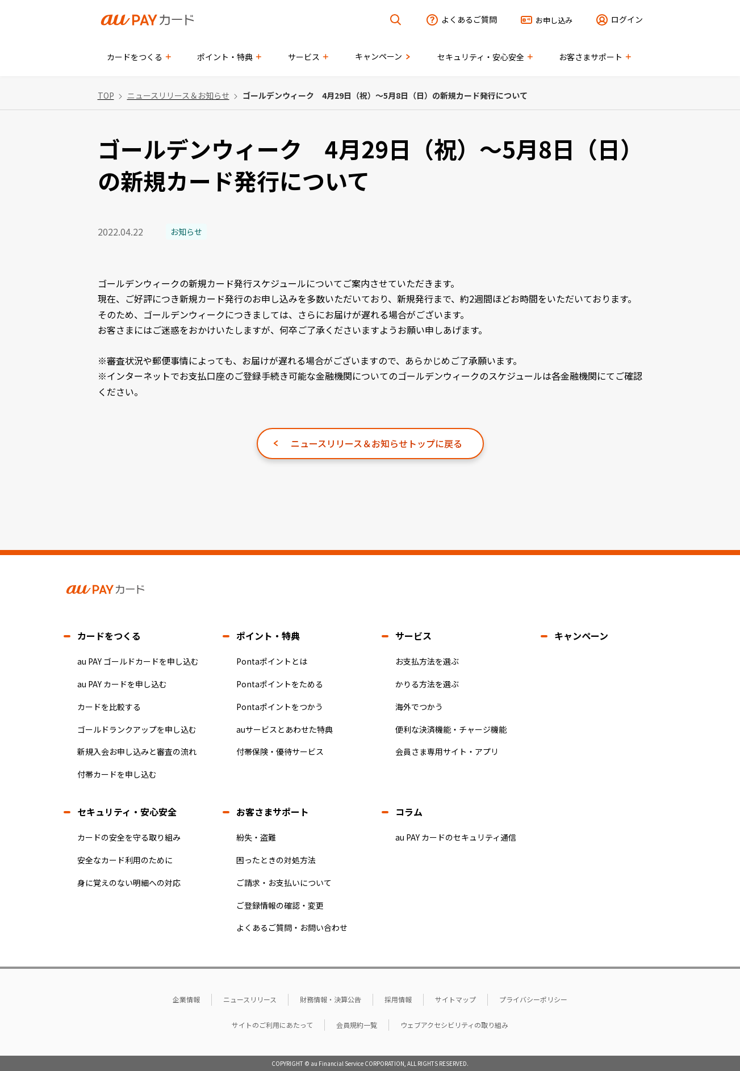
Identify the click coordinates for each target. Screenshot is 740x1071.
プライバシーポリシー (533, 999)
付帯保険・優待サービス (280, 751)
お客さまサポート (272, 811)
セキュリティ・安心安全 (127, 811)
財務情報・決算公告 (330, 999)
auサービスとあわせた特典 (284, 729)
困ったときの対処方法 (276, 860)
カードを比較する (109, 706)
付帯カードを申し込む (117, 774)
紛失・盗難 (256, 837)
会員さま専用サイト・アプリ (447, 751)
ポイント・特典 (268, 635)
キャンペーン (581, 635)
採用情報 (398, 999)
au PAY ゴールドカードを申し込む (138, 661)
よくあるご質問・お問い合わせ (292, 927)
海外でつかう (419, 706)
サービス (413, 635)
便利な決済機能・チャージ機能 (451, 729)
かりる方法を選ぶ (427, 684)
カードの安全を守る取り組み (129, 837)
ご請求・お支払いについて (284, 882)
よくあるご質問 (469, 19)
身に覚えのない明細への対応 (129, 882)
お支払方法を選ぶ (427, 661)
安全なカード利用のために (125, 860)
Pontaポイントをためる (279, 684)
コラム (409, 811)
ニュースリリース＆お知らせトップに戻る (376, 443)
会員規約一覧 (356, 1025)
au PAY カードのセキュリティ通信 (455, 837)
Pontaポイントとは (271, 661)
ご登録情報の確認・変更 (280, 905)
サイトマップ (455, 999)
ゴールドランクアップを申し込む (137, 729)
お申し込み (554, 20)
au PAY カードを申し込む (122, 684)
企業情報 (186, 999)
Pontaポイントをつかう (279, 706)
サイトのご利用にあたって (272, 1025)
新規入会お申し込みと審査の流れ (137, 751)
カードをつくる (109, 635)
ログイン (627, 19)
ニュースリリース (250, 999)
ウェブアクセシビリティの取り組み (454, 1025)
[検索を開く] (396, 20)
